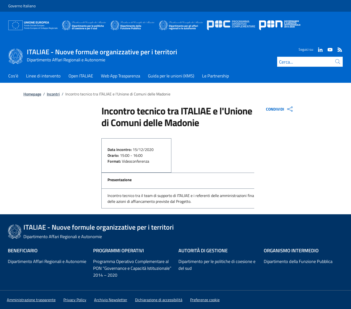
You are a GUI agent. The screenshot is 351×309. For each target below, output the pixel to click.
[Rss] (338, 49)
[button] (205, 300)
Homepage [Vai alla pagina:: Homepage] (32, 94)
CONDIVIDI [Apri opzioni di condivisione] (280, 109)
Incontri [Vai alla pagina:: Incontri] (53, 94)
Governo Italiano (22, 6)
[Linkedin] (318, 49)
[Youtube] (328, 49)
